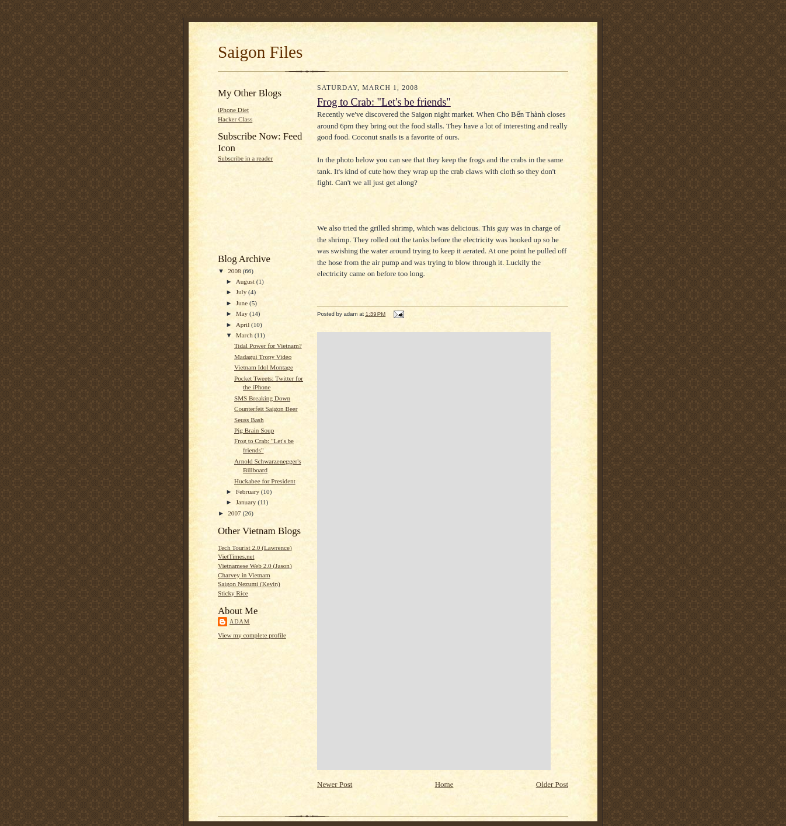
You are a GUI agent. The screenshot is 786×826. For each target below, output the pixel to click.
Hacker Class (235, 119)
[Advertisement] (254, 206)
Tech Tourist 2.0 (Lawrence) (255, 547)
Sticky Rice (233, 593)
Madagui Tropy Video (262, 356)
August (246, 281)
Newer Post (334, 784)
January (247, 502)
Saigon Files (260, 52)
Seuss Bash (249, 419)
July (242, 291)
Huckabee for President (264, 481)
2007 (235, 513)
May (242, 313)
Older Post (552, 784)
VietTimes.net (236, 556)
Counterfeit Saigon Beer (266, 408)
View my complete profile (252, 635)
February (248, 491)
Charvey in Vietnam (244, 574)
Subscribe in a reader (245, 158)
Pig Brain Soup (254, 430)
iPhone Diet (233, 109)
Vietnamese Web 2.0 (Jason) (255, 565)
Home (444, 784)
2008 (235, 270)
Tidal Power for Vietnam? (268, 345)
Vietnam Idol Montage (263, 367)
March (245, 335)
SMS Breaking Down (262, 398)
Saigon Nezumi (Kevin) (249, 583)
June (242, 302)
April (243, 324)
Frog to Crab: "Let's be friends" (384, 102)
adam (239, 621)
